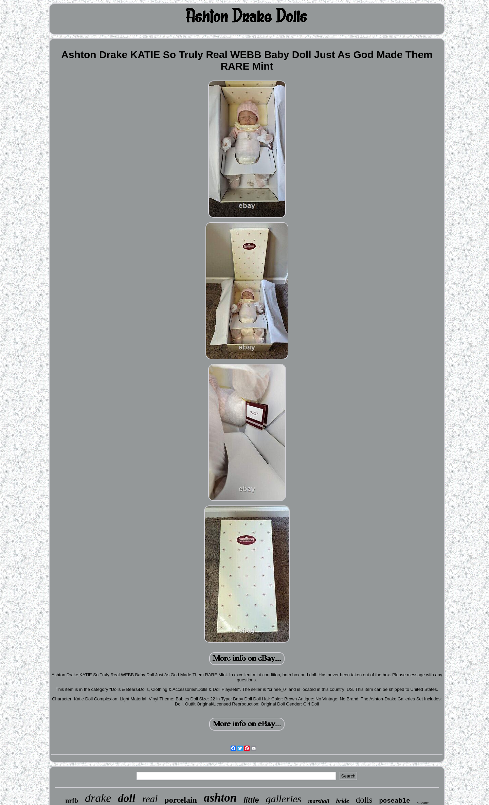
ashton (220, 797)
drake (98, 798)
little (251, 800)
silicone (423, 803)
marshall (318, 801)
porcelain (180, 799)
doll (126, 798)
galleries (283, 798)
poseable (394, 801)
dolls (364, 799)
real (150, 798)
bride (342, 801)
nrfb (71, 800)
